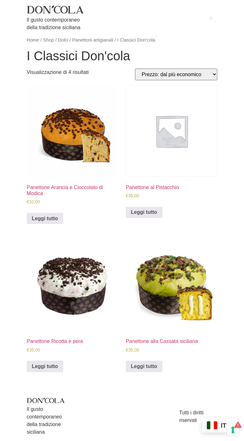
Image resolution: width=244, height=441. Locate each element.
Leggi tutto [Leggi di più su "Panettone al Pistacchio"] (144, 212)
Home (33, 40)
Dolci (63, 40)
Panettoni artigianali (92, 40)
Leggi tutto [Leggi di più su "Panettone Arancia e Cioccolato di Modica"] (45, 218)
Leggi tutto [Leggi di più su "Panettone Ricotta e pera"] (45, 366)
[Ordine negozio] (176, 74)
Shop (48, 40)
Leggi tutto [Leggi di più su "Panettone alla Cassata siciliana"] (144, 366)
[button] (211, 18)
